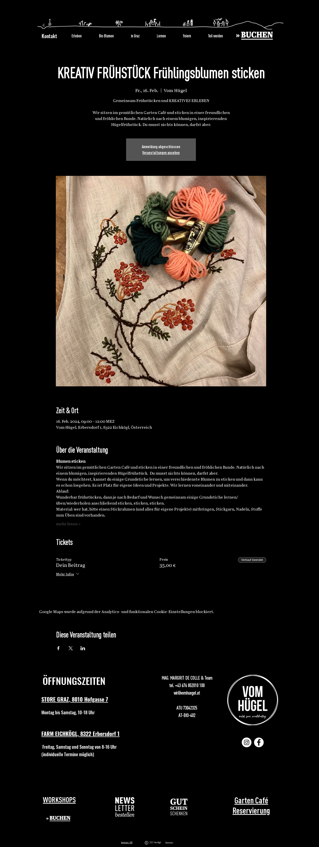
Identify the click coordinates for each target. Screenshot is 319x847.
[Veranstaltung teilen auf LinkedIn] (82, 648)
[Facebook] (259, 742)
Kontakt (49, 36)
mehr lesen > (68, 524)
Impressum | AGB (126, 842)
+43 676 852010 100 (190, 685)
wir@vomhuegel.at (187, 693)
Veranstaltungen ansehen (161, 152)
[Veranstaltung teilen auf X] (70, 648)
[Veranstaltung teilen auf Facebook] (58, 648)
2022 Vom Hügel (156, 842)
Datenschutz (169, 843)
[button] (125, 807)
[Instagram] (246, 742)
